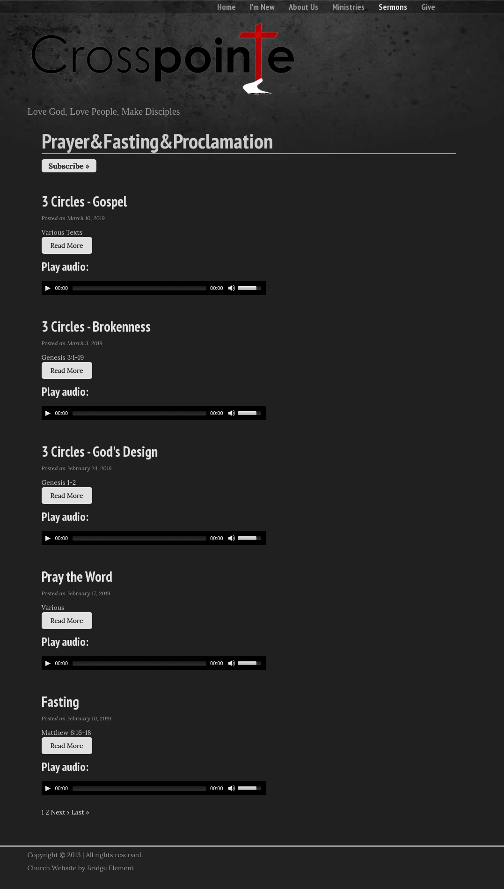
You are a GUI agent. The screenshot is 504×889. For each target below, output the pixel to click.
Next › (60, 812)
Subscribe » (69, 165)
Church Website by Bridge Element (81, 868)
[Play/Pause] (47, 288)
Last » (80, 812)
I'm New (262, 6)
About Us (303, 6)
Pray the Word (77, 576)
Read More (67, 245)
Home (226, 6)
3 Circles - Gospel (84, 201)
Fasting (60, 701)
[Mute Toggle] (231, 288)
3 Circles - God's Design (100, 451)
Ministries (348, 6)
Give (428, 6)
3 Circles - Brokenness (96, 326)
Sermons (393, 6)
